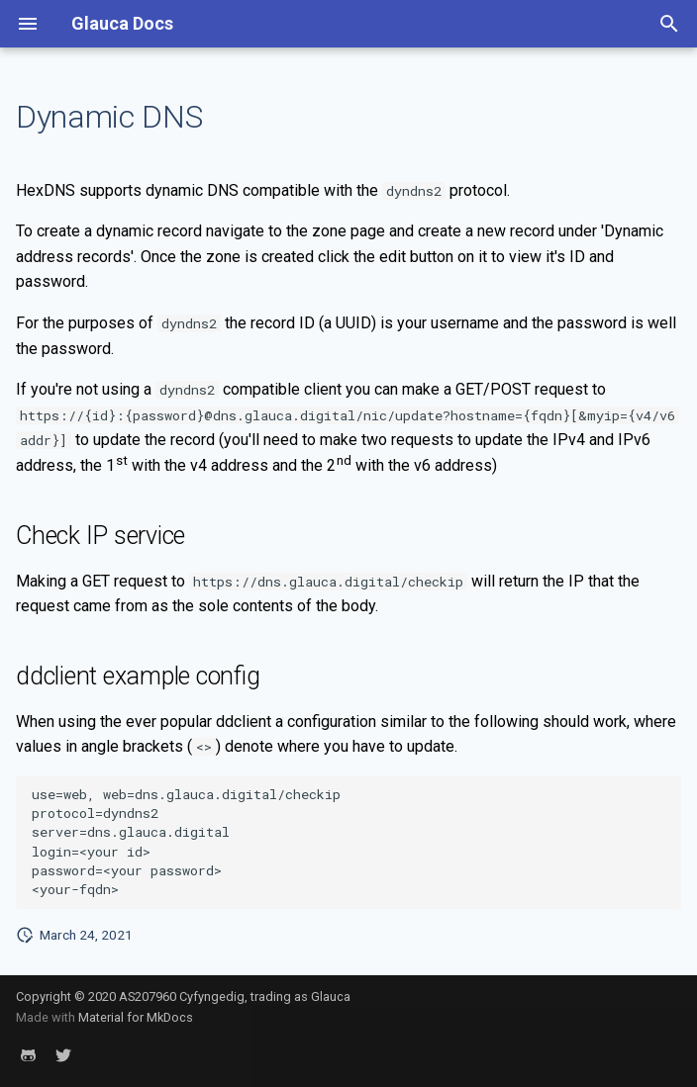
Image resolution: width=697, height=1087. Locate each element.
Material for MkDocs (135, 1017)
